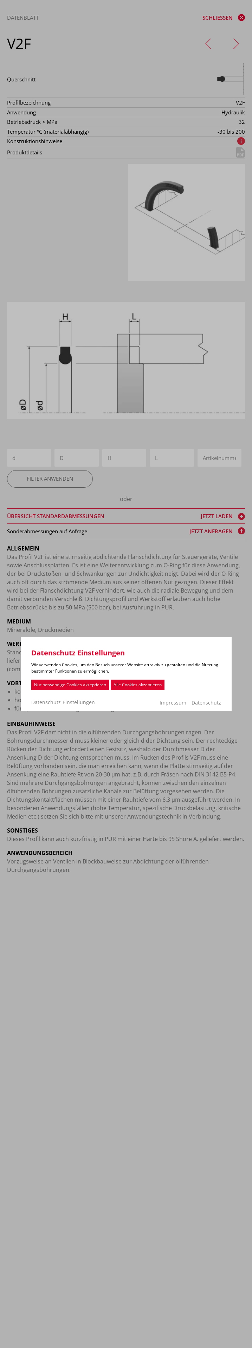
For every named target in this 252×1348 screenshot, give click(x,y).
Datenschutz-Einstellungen (63, 702)
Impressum (173, 702)
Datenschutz (206, 702)
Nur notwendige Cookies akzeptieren (70, 685)
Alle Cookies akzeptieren (138, 685)
